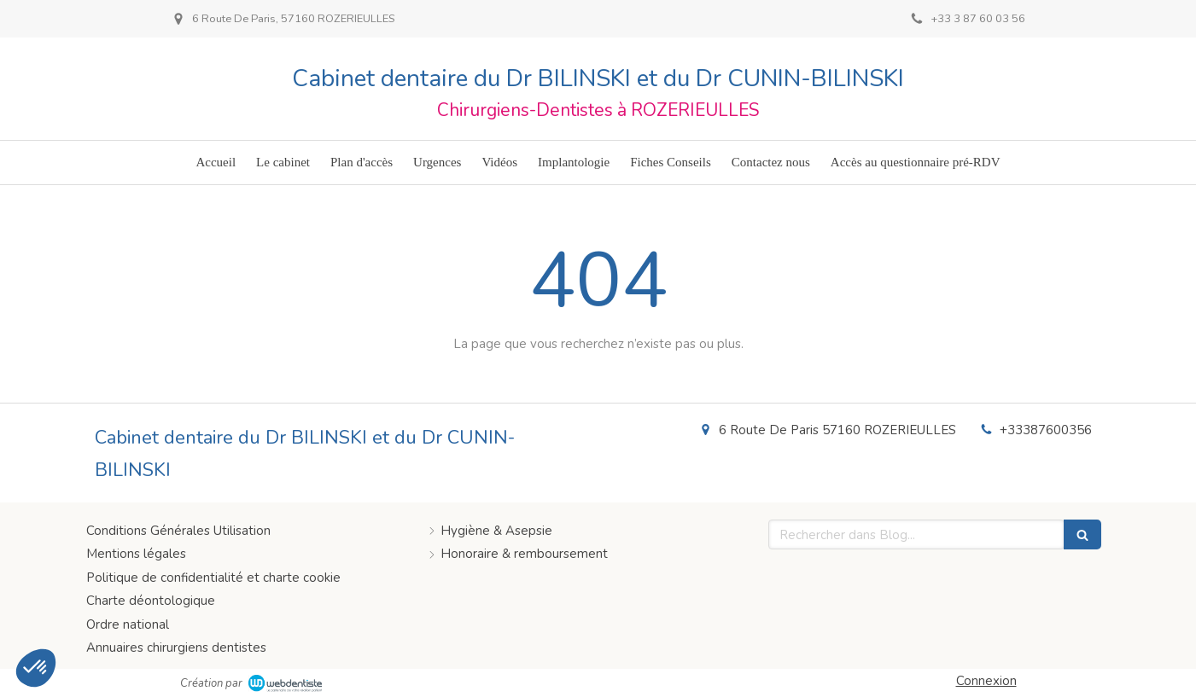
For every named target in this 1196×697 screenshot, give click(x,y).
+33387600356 (1046, 430)
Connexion (986, 680)
